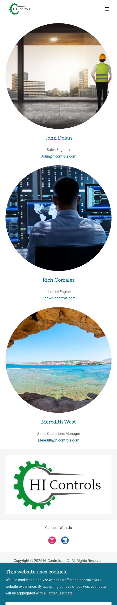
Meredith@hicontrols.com (58, 440)
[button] (107, 8)
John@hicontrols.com (58, 156)
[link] (19, 9)
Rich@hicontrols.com (58, 298)
